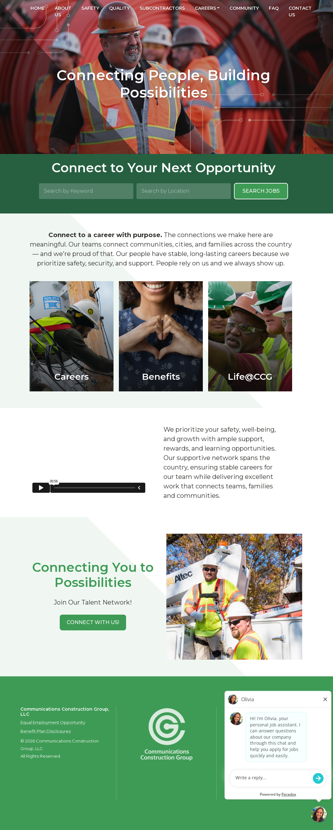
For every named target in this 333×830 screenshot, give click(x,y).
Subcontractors (162, 8)
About (234, 724)
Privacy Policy (262, 730)
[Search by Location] (183, 191)
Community (244, 8)
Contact (236, 730)
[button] (93, 622)
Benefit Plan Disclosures (45, 731)
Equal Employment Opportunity (52, 722)
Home (38, 8)
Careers (205, 8)
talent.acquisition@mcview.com (259, 784)
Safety (90, 8)
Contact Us (300, 11)
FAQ (274, 8)
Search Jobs (261, 191)
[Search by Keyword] (86, 191)
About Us (63, 11)
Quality (119, 8)
